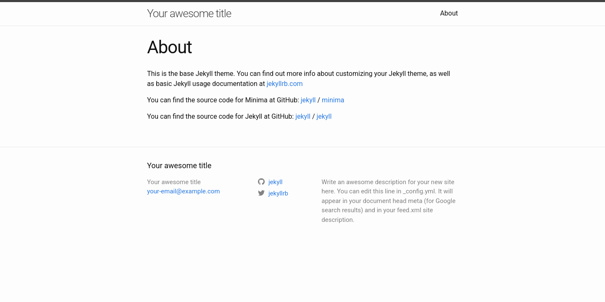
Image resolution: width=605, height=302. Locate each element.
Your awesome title (189, 13)
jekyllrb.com (285, 84)
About (449, 13)
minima (333, 100)
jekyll (308, 100)
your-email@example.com (183, 191)
